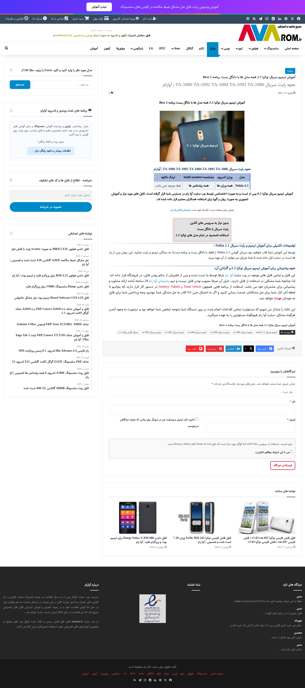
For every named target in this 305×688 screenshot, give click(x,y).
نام (292, 401)
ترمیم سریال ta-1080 (242, 332)
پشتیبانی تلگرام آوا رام (180, 210)
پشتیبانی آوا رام (159, 281)
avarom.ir (77, 621)
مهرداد (298, 621)
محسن (298, 633)
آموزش (94, 48)
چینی (227, 48)
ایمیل (291, 420)
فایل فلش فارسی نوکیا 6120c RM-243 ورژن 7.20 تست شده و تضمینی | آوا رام (202, 540)
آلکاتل (189, 48)
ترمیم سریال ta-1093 (151, 332)
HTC (162, 48)
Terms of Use (203, 444)
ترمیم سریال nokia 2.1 (266, 332)
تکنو (201, 48)
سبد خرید (80, 18)
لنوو (240, 48)
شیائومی (138, 48)
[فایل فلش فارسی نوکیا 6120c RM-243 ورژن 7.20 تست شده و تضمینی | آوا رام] (202, 517)
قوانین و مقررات (16, 18)
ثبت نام (150, 18)
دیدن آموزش (99, 6)
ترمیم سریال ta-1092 (174, 332)
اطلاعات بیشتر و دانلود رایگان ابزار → (51, 151)
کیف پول (101, 18)
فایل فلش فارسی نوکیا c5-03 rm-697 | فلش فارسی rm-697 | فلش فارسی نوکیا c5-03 (269, 540)
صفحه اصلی (292, 48)
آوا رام (229, 275)
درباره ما (40, 18)
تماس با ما (59, 18)
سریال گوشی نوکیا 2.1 (128, 332)
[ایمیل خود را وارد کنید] (51, 195)
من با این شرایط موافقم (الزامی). (273, 452)
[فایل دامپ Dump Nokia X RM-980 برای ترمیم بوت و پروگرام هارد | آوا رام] (138, 517)
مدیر (299, 596)
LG (151, 48)
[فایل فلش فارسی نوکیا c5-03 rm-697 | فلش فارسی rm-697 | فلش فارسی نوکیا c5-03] (266, 517)
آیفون (107, 48)
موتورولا (120, 48)
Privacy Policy (182, 444)
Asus (177, 48)
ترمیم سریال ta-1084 (220, 332)
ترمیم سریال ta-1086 (197, 332)
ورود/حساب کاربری (126, 18)
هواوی (254, 48)
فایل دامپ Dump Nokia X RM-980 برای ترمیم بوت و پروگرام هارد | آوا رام (139, 540)
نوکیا (212, 48)
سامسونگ (273, 48)
